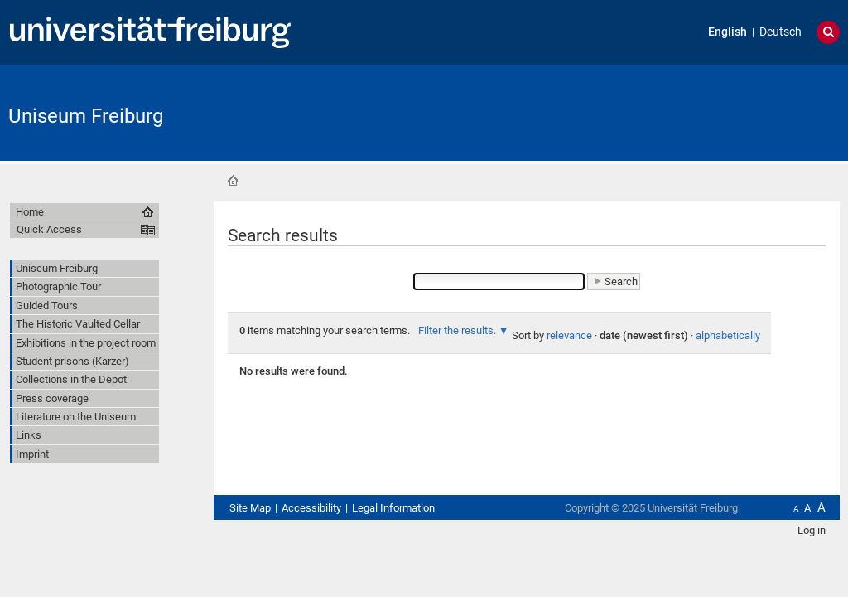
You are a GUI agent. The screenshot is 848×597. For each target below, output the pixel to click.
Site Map (250, 508)
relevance (569, 335)
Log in (811, 530)
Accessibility (311, 508)
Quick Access (49, 229)
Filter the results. (458, 330)
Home (233, 181)
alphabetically (728, 335)
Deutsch (780, 32)
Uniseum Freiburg (85, 116)
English (727, 32)
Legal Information (393, 508)
